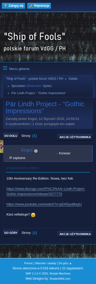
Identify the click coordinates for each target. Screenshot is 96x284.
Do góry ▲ (65, 263)
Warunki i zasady (45, 263)
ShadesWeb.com (59, 278)
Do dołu (10, 135)
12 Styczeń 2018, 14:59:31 (22, 168)
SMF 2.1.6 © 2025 (36, 273)
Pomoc (28, 263)
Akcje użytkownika (75, 137)
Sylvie (47, 86)
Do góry (11, 232)
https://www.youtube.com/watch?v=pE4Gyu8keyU (44, 204)
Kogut (27, 150)
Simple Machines (60, 273)
